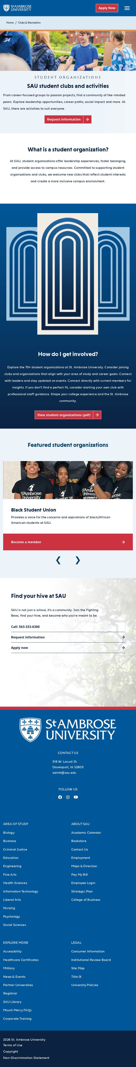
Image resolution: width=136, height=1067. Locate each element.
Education (10, 857)
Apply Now (106, 8)
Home (10, 23)
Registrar (10, 993)
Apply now (19, 648)
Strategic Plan (82, 891)
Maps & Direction (84, 866)
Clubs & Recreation (29, 23)
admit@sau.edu (64, 772)
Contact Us (79, 849)
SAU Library (12, 1001)
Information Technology (20, 891)
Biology (8, 832)
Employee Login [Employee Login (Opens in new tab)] (83, 883)
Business (9, 841)
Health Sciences (15, 883)
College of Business (85, 899)
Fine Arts (9, 874)
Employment (80, 857)
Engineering (12, 866)
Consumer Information (88, 951)
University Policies (84, 985)
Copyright (10, 1051)
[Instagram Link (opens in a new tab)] (68, 799)
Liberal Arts (12, 899)
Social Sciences (14, 925)
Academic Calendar (86, 832)
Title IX (76, 976)
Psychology (11, 916)
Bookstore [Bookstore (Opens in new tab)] (78, 841)
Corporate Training (17, 1018)
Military (9, 968)
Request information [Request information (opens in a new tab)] (28, 637)
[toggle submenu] (127, 8)
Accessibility (12, 951)
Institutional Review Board (91, 960)
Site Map (78, 968)
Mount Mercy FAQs (17, 1010)
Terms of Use (12, 1045)
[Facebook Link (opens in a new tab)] (60, 798)
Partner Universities (18, 985)
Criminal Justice (15, 849)
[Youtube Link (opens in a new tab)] (76, 799)
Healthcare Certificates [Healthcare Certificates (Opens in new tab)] (21, 960)
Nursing (9, 908)
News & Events (14, 976)
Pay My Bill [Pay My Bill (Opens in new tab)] (79, 874)
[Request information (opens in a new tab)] (68, 119)
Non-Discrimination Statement (26, 1057)
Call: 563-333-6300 (25, 627)
